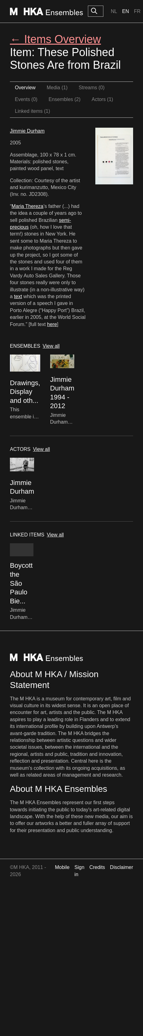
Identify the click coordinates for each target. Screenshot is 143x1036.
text (18, 296)
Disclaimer (121, 867)
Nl (114, 11)
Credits (97, 867)
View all (51, 346)
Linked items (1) (32, 111)
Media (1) (57, 87)
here (52, 324)
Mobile (62, 867)
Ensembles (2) (64, 99)
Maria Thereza (27, 206)
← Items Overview (55, 39)
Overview (25, 87)
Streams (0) (92, 87)
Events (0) (26, 99)
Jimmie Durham (27, 131)
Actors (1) (102, 99)
